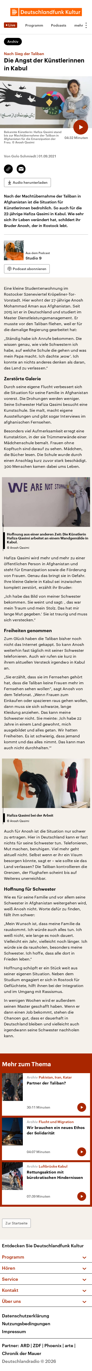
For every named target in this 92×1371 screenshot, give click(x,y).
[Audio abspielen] (80, 127)
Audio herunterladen (30, 182)
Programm (34, 25)
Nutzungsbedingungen (26, 1323)
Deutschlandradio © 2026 (29, 1361)
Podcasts (58, 25)
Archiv (12, 41)
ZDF (38, 1345)
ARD (26, 1345)
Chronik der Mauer (21, 1353)
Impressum (14, 1331)
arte (71, 1345)
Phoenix (54, 1345)
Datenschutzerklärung (25, 1315)
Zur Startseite (16, 1223)
